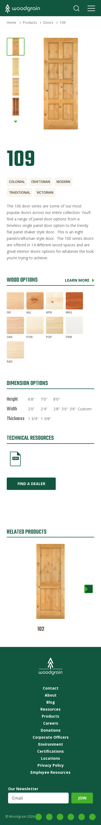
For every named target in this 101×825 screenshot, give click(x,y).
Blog (50, 702)
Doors (48, 22)
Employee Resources (50, 772)
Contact (50, 688)
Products (30, 22)
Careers (50, 723)
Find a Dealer (31, 483)
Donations (51, 730)
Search (76, 8)
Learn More (77, 280)
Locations (50, 758)
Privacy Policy (50, 765)
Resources (50, 709)
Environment (50, 744)
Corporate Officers (51, 737)
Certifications (50, 751)
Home (11, 22)
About (51, 695)
